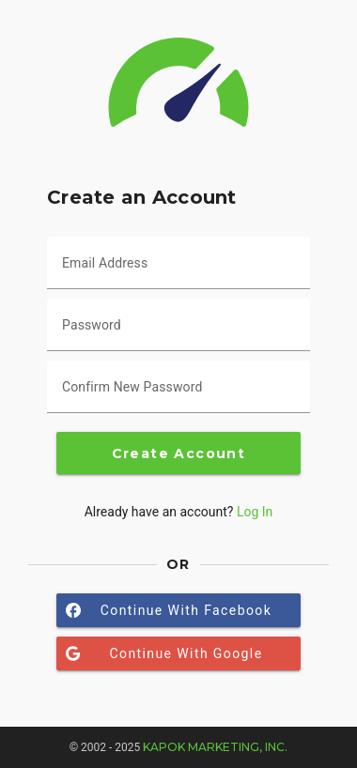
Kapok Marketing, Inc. (215, 747)
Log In (254, 511)
